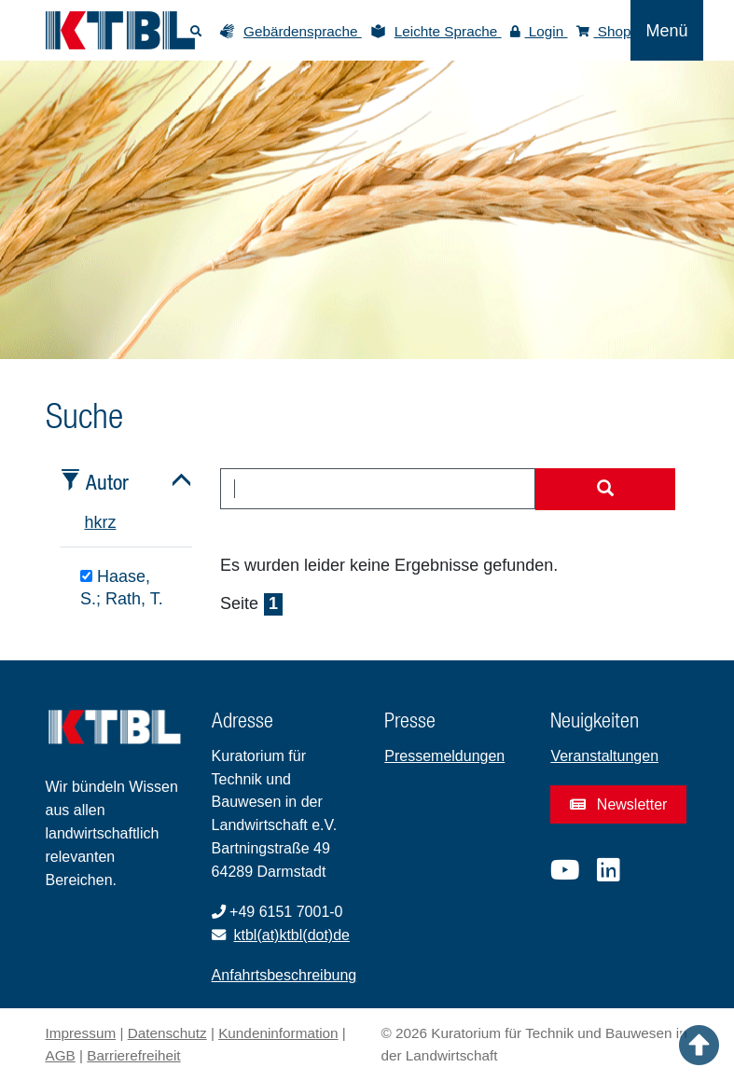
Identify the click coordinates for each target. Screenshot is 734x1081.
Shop (603, 31)
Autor (107, 481)
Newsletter (618, 804)
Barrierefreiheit (133, 1055)
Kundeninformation (278, 1033)
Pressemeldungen (444, 756)
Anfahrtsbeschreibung (284, 975)
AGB (61, 1055)
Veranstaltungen (604, 756)
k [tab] (98, 522)
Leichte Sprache (448, 31)
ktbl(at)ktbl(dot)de (292, 935)
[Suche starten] (605, 489)
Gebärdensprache (302, 31)
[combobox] (377, 488)
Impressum (81, 1033)
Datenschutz (167, 1033)
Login (539, 31)
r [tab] (105, 522)
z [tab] (112, 522)
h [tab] (89, 522)
